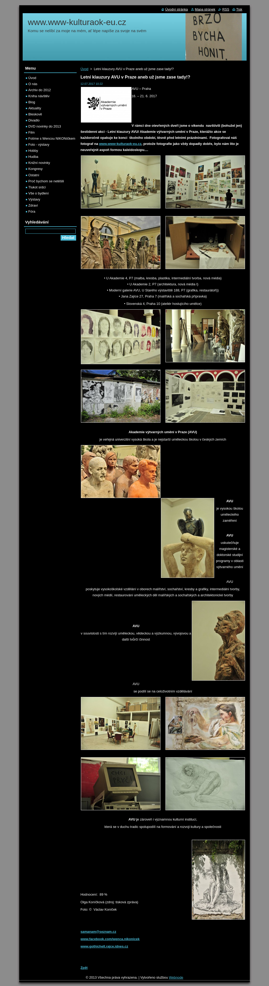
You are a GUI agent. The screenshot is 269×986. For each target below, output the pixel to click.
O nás (32, 84)
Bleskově (35, 114)
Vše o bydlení (38, 193)
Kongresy (35, 169)
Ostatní (33, 175)
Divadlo (34, 120)
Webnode (176, 977)
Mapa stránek (205, 9)
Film (31, 132)
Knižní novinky (39, 163)
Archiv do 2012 (39, 90)
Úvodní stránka (176, 9)
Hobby (33, 151)
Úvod (85, 69)
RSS (225, 9)
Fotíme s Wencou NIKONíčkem (51, 138)
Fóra (31, 211)
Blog (31, 102)
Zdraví (33, 205)
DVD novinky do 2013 (44, 126)
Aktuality (34, 108)
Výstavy (34, 199)
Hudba (33, 157)
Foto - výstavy (39, 145)
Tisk (239, 9)
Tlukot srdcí (37, 187)
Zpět (84, 968)
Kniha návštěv (39, 96)
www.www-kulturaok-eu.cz (120, 144)
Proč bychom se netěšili (46, 181)
